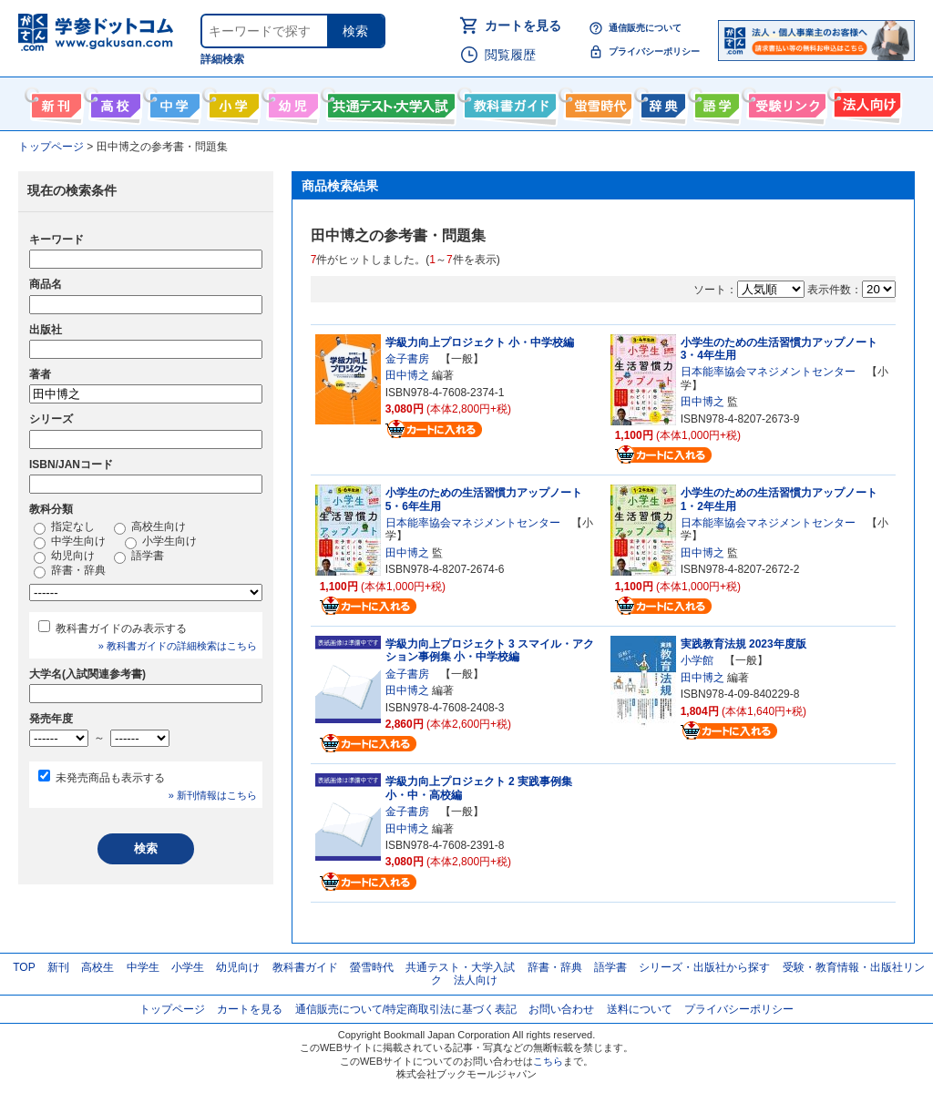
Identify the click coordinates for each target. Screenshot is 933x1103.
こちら (548, 1061)
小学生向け (231, 102)
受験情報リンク (784, 102)
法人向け (865, 102)
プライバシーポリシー (654, 51)
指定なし (64, 527)
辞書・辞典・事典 (661, 102)
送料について (639, 1009)
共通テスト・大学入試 (389, 102)
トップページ (172, 1009)
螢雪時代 (596, 102)
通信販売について (645, 28)
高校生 (97, 967)
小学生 (187, 967)
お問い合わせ (561, 1009)
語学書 (715, 102)
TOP (24, 967)
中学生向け (172, 102)
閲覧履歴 (510, 54)
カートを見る (523, 25)
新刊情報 (54, 102)
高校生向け (113, 102)
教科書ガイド (508, 102)
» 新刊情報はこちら (213, 795)
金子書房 (407, 358)
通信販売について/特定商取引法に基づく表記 (406, 1009)
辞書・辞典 (70, 571)
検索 (355, 31)
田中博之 (407, 375)
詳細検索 (222, 59)
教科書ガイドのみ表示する (121, 628)
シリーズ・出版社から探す (704, 967)
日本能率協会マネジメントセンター (768, 371)
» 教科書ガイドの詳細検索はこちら (177, 645)
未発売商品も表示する (110, 777)
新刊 (58, 967)
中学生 (143, 967)
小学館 (697, 660)
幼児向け (291, 102)
